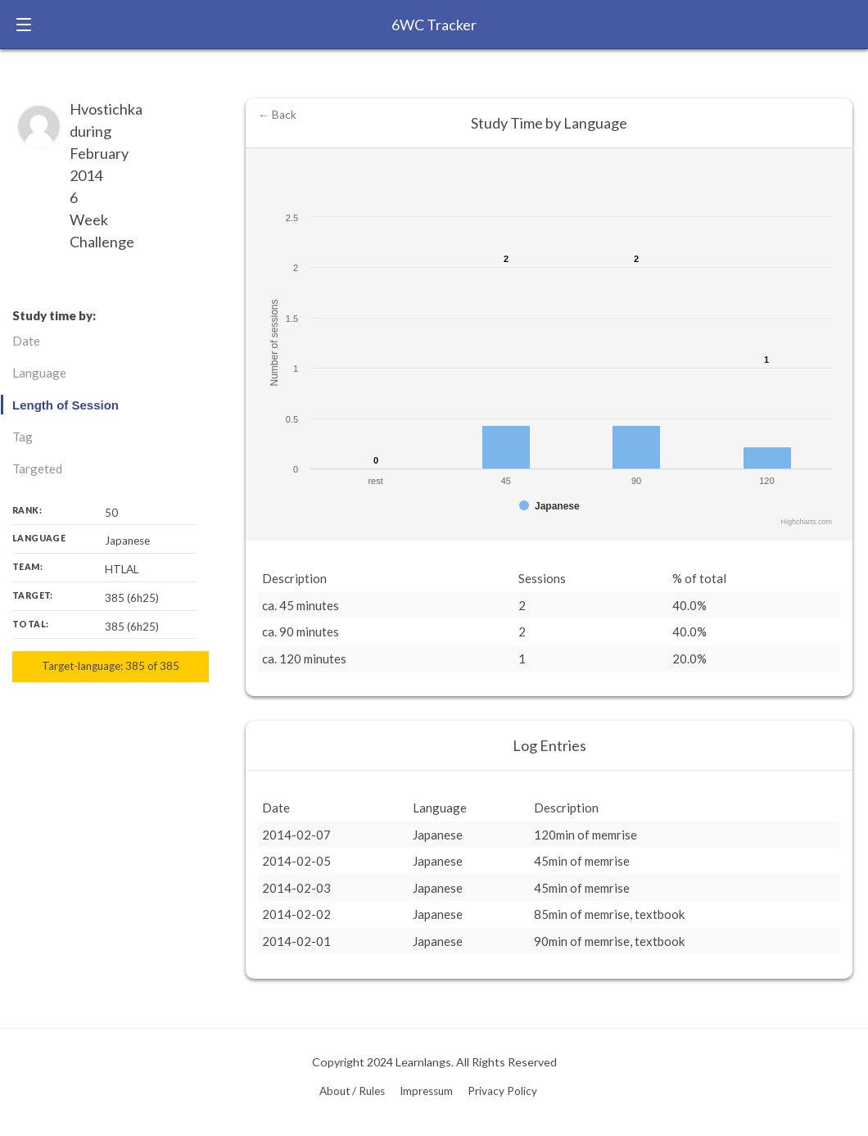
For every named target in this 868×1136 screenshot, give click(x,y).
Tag (22, 436)
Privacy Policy (502, 1091)
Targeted (37, 468)
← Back (277, 114)
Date (26, 340)
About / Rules (352, 1091)
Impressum (426, 1091)
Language (39, 372)
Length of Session (65, 405)
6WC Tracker (434, 25)
